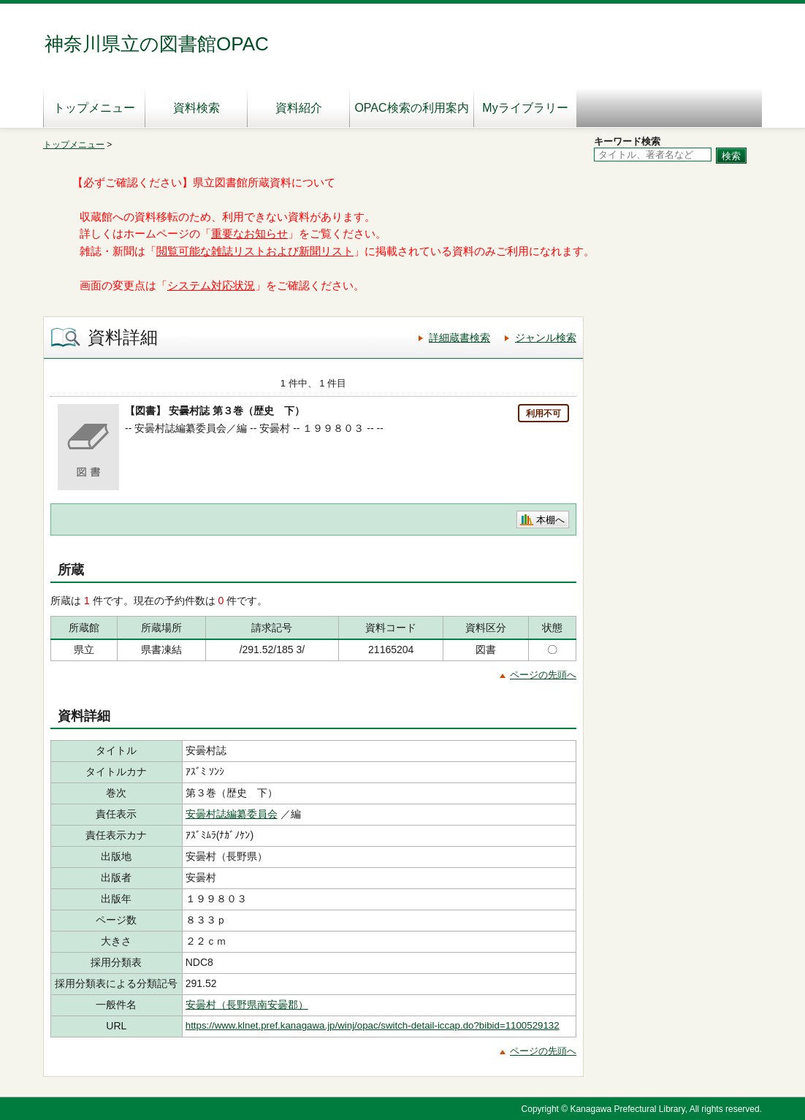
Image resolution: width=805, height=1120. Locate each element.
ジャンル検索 (545, 337)
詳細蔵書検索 (459, 337)
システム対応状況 (211, 286)
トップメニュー (94, 108)
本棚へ (550, 519)
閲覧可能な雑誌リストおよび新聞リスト (255, 251)
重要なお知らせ (249, 234)
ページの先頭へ (543, 674)
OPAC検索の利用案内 (411, 108)
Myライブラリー (525, 108)
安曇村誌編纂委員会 (232, 814)
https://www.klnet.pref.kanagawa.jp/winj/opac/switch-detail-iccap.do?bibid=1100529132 (373, 1025)
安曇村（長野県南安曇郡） (247, 1004)
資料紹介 (298, 108)
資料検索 (196, 108)
